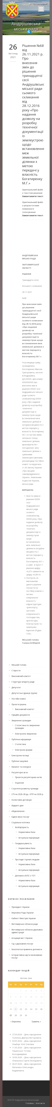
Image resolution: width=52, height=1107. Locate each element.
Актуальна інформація (28, 837)
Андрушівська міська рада (26, 26)
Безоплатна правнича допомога (27, 949)
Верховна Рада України (23, 912)
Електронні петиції (20, 755)
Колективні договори (22, 800)
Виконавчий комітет (21, 676)
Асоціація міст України (22, 938)
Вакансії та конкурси (21, 766)
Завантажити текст (32, 196)
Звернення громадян (21, 720)
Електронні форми (23, 750)
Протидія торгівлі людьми (27, 859)
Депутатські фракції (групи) (24, 693)
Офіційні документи (21, 715)
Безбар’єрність (22, 827)
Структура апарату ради (23, 681)
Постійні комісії (19, 698)
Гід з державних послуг (22, 943)
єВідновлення (18, 811)
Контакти (40, 1103)
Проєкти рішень (19, 704)
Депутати (16, 687)
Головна (30, 1103)
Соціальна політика (21, 822)
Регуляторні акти (20, 772)
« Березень (16, 1021)
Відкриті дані (17, 805)
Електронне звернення (25, 733)
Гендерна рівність (23, 843)
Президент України (20, 907)
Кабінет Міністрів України (24, 918)
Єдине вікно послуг (20, 816)
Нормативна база (26, 832)
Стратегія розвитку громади (25, 788)
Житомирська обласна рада (25, 924)
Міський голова (19, 665)
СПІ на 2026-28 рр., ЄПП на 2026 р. (28, 794)
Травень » (36, 1021)
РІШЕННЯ (19, 783)
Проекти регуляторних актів (28, 777)
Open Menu (41, 9)
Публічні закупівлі (20, 761)
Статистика (20, 744)
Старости (16, 670)
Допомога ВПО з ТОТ (25, 875)
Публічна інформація (21, 739)
